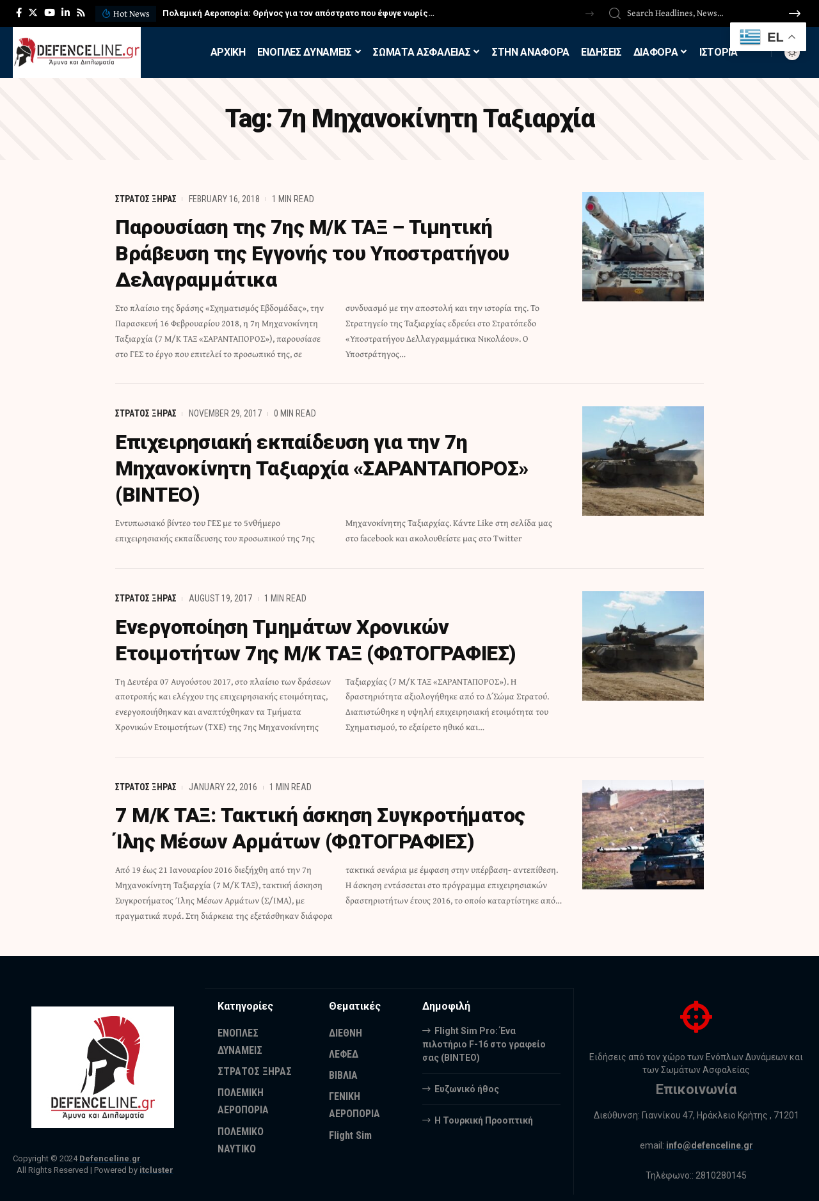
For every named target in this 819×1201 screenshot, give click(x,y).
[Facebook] (19, 12)
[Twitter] (33, 12)
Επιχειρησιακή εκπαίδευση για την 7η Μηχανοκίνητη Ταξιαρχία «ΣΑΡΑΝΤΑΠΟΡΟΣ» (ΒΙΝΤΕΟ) (322, 466)
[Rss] (81, 12)
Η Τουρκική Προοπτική (483, 1113)
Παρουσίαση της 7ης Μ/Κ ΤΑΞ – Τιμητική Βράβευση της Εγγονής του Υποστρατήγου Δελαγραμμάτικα (312, 252)
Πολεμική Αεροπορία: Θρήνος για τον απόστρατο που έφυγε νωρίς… (298, 13)
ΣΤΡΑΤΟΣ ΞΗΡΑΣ (146, 199)
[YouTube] (49, 12)
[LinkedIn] (65, 12)
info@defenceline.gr (709, 1139)
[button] (589, 14)
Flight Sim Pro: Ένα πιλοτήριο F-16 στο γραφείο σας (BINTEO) (484, 1037)
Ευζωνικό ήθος (466, 1082)
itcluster (156, 1163)
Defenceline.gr (110, 1152)
